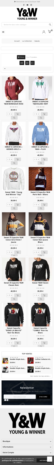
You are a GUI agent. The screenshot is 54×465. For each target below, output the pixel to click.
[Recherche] (25, 24)
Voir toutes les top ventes (40, 376)
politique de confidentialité (12, 460)
